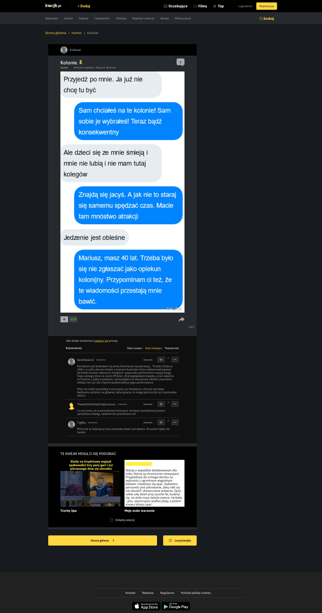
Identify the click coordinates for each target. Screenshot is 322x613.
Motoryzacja (183, 18)
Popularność (172, 348)
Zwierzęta (51, 18)
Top (221, 6)
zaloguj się (101, 340)
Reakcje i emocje (143, 18)
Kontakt (130, 592)
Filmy (202, 6)
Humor (68, 18)
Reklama (148, 592)
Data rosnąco (134, 348)
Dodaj (85, 6)
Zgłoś (192, 326)
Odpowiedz (147, 360)
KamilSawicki (85, 359)
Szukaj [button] (268, 18)
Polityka (121, 18)
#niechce (79, 67)
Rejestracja (266, 6)
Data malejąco (153, 348)
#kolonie (111, 67)
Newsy (164, 18)
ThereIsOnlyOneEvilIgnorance (96, 404)
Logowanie (245, 6)
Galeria (83, 18)
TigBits (81, 422)
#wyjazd (100, 67)
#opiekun (90, 67)
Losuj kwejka (180, 541)
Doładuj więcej (122, 520)
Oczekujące (178, 6)
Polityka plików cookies (196, 592)
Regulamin (167, 592)
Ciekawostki (102, 18)
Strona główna (55, 33)
